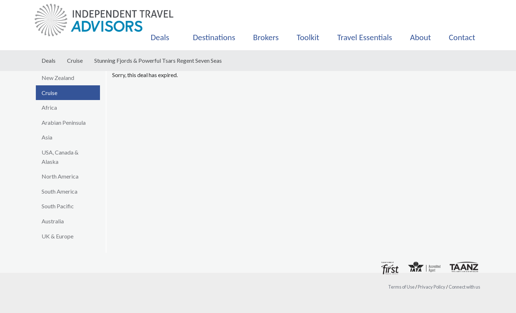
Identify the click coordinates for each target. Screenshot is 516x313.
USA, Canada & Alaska (60, 157)
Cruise (75, 60)
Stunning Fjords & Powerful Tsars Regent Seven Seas (158, 60)
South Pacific (58, 206)
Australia (53, 221)
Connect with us (464, 287)
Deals (49, 60)
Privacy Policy (431, 287)
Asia (47, 137)
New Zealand (58, 77)
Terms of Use (401, 287)
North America (60, 176)
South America (59, 191)
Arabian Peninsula (64, 122)
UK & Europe (57, 236)
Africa (49, 107)
